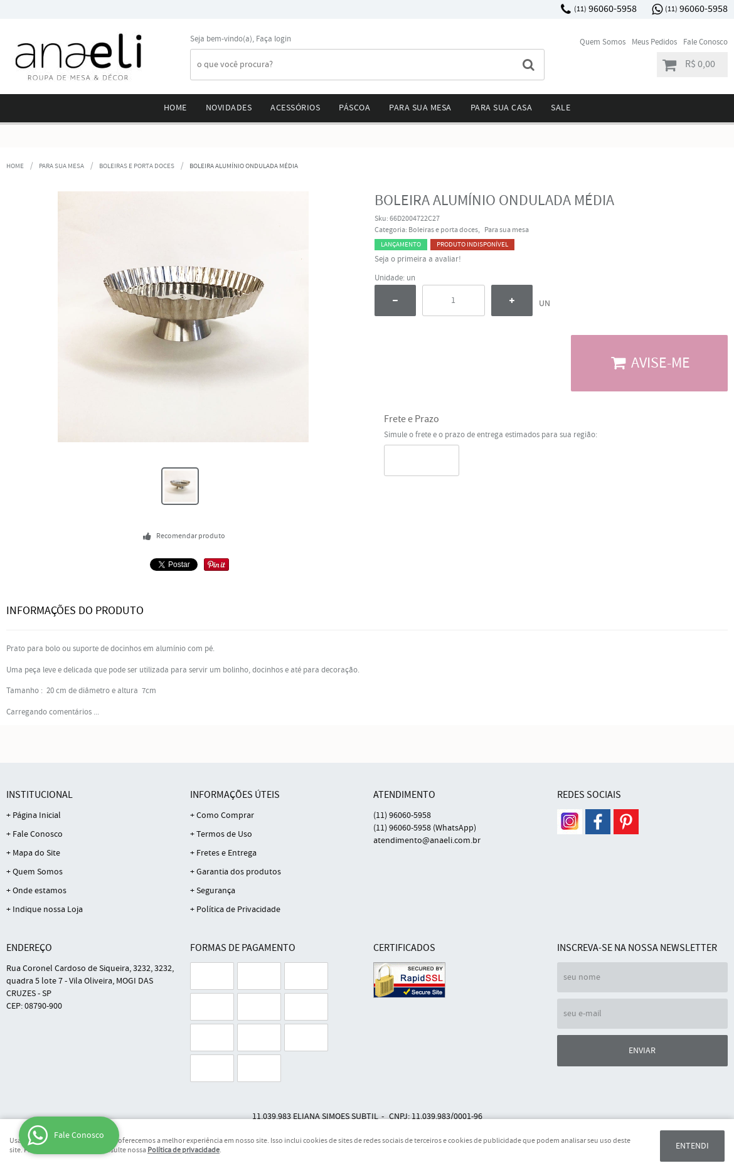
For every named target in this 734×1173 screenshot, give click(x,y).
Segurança (215, 890)
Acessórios (295, 108)
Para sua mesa (420, 108)
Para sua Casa (502, 108)
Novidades (229, 108)
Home (175, 108)
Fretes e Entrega (226, 853)
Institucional (39, 795)
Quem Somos (602, 42)
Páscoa (354, 108)
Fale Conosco (705, 42)
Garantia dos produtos (238, 872)
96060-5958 (605, 9)
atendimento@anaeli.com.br (427, 840)
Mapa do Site (36, 853)
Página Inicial (37, 815)
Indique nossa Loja (48, 909)
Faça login (273, 39)
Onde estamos (39, 890)
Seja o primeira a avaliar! (418, 259)
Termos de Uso (224, 834)
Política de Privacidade (238, 909)
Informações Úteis (235, 795)
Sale (560, 108)
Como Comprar (225, 815)
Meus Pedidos (654, 42)
